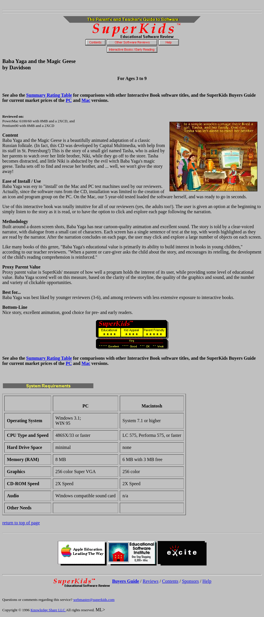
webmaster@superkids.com (94, 599)
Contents (170, 581)
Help (207, 581)
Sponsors (190, 581)
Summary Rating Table (49, 95)
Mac (86, 100)
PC (69, 100)
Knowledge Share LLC (48, 610)
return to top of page (21, 522)
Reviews (151, 581)
